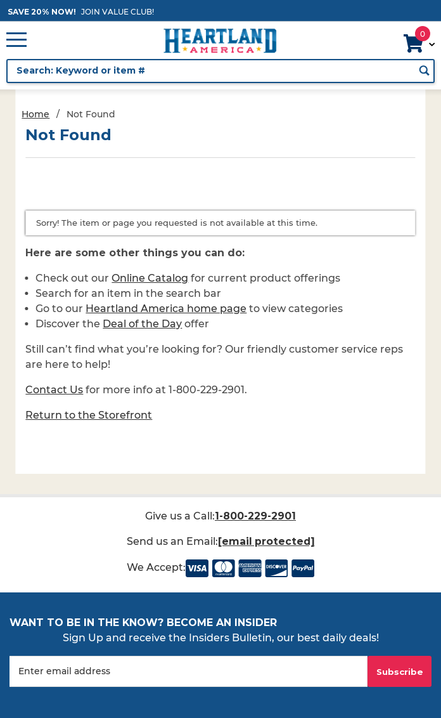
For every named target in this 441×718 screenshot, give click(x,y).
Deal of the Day (142, 324)
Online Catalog (150, 278)
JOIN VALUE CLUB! (117, 11)
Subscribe (399, 672)
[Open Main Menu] (16, 40)
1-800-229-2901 (255, 516)
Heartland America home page (166, 309)
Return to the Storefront (88, 415)
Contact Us (54, 390)
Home (35, 114)
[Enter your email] (189, 671)
